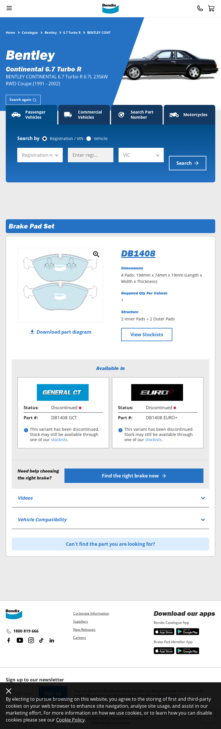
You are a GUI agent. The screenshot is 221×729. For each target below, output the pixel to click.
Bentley (51, 32)
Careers (79, 637)
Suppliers (80, 621)
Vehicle (101, 138)
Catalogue (30, 32)
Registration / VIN (66, 138)
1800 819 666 (22, 631)
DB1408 (138, 245)
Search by (28, 138)
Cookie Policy (70, 720)
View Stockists (146, 326)
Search (187, 155)
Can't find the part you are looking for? (110, 533)
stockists (59, 431)
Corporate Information (91, 613)
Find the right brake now (136, 465)
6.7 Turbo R (72, 32)
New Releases (84, 629)
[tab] (23, 100)
